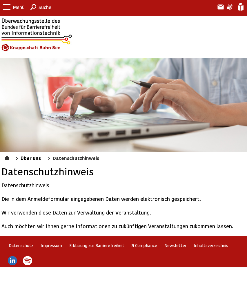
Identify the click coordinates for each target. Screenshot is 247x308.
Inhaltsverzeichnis (211, 245)
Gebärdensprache (229, 7)
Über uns (31, 158)
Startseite (7, 157)
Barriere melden (218, 7)
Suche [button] (45, 7)
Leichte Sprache (240, 7)
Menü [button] (19, 7)
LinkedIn (12, 260)
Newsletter (175, 245)
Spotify (27, 260)
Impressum (51, 245)
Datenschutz (21, 245)
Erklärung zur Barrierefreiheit (96, 245)
